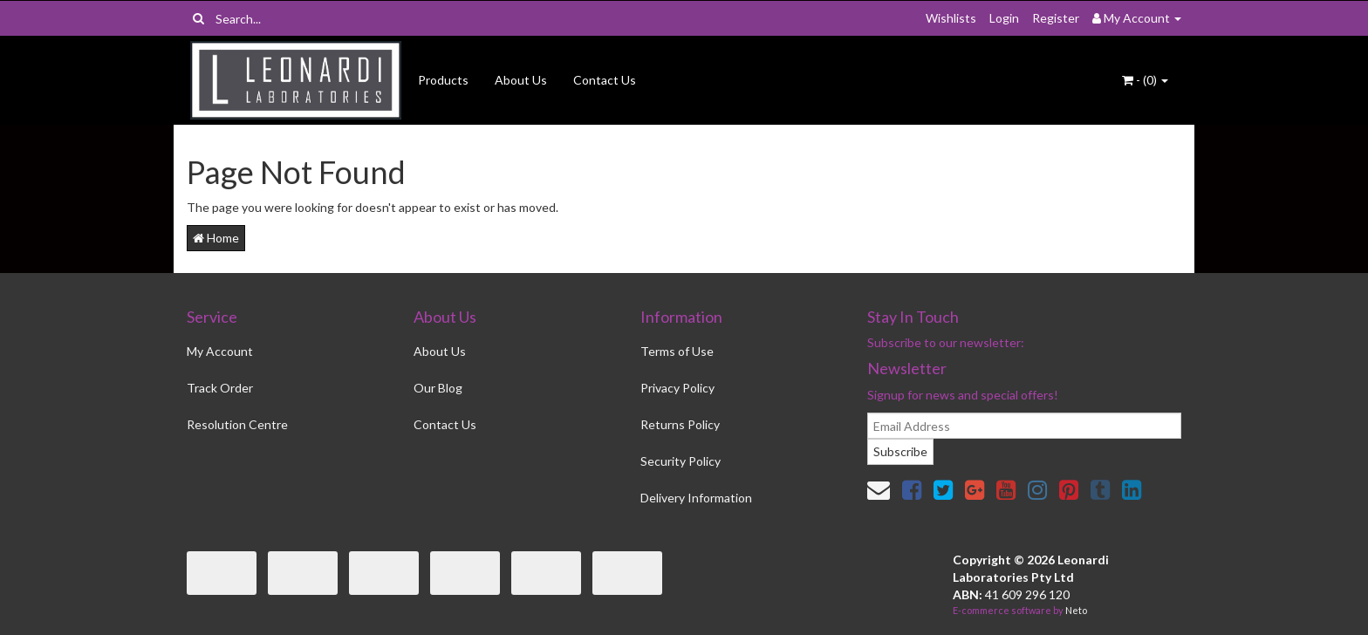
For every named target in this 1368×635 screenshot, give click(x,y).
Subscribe (900, 451)
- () (1145, 79)
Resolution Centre (237, 424)
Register (1055, 17)
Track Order (220, 387)
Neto (1076, 610)
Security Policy (680, 461)
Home (216, 237)
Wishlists (951, 17)
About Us (521, 79)
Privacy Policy (677, 387)
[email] (1024, 426)
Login (1004, 17)
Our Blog (438, 387)
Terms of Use (677, 351)
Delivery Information (696, 497)
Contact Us (604, 79)
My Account (220, 351)
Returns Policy (680, 424)
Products (443, 79)
